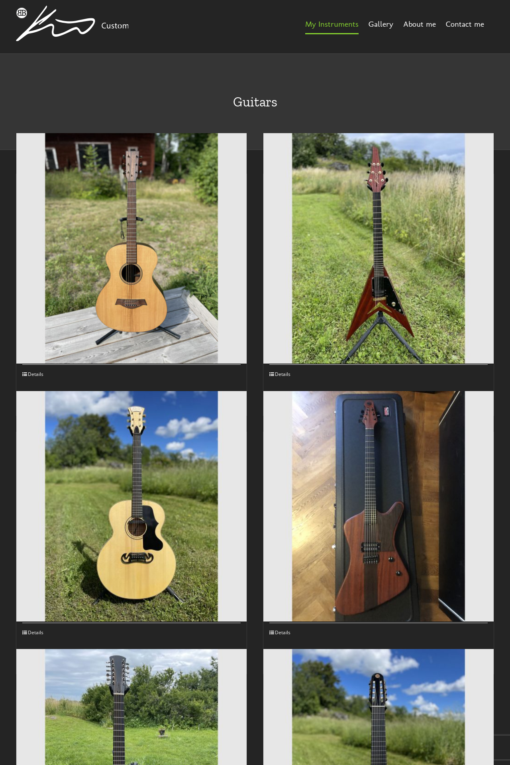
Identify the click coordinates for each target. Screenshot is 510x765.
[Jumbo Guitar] (131, 506)
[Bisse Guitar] (131, 248)
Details (35, 374)
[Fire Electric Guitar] (378, 506)
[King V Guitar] (378, 248)
